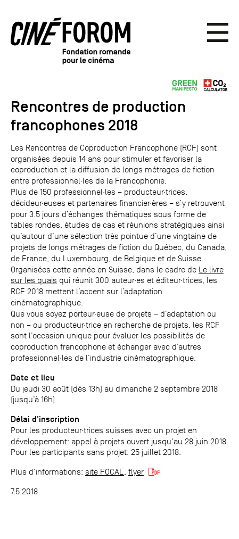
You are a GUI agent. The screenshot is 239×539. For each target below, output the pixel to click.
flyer (136, 471)
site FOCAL (104, 471)
